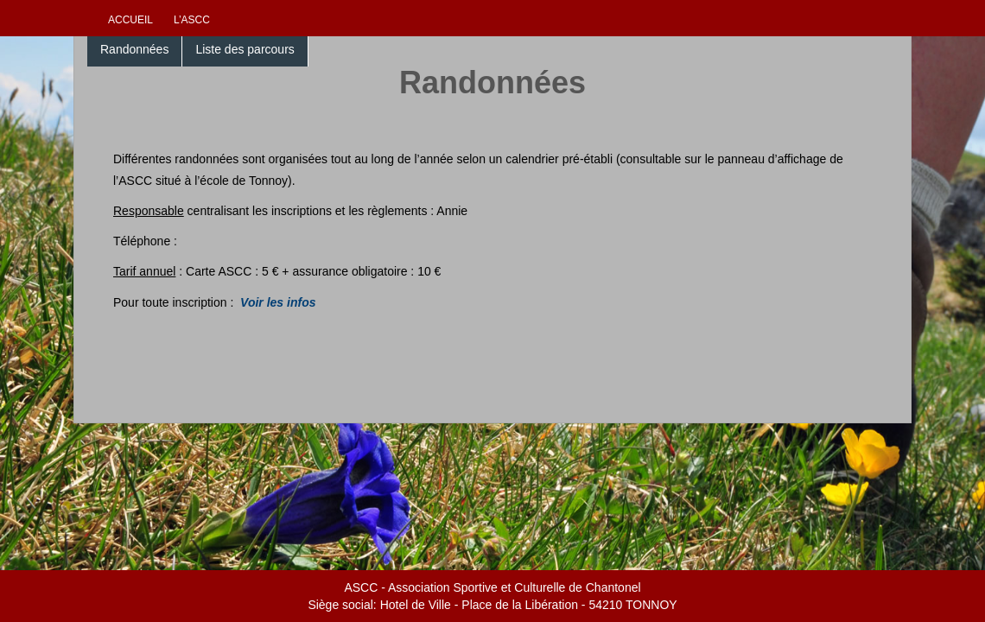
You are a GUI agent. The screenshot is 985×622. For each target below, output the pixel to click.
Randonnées (134, 49)
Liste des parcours (244, 49)
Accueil (130, 20)
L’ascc (192, 20)
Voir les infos (277, 302)
